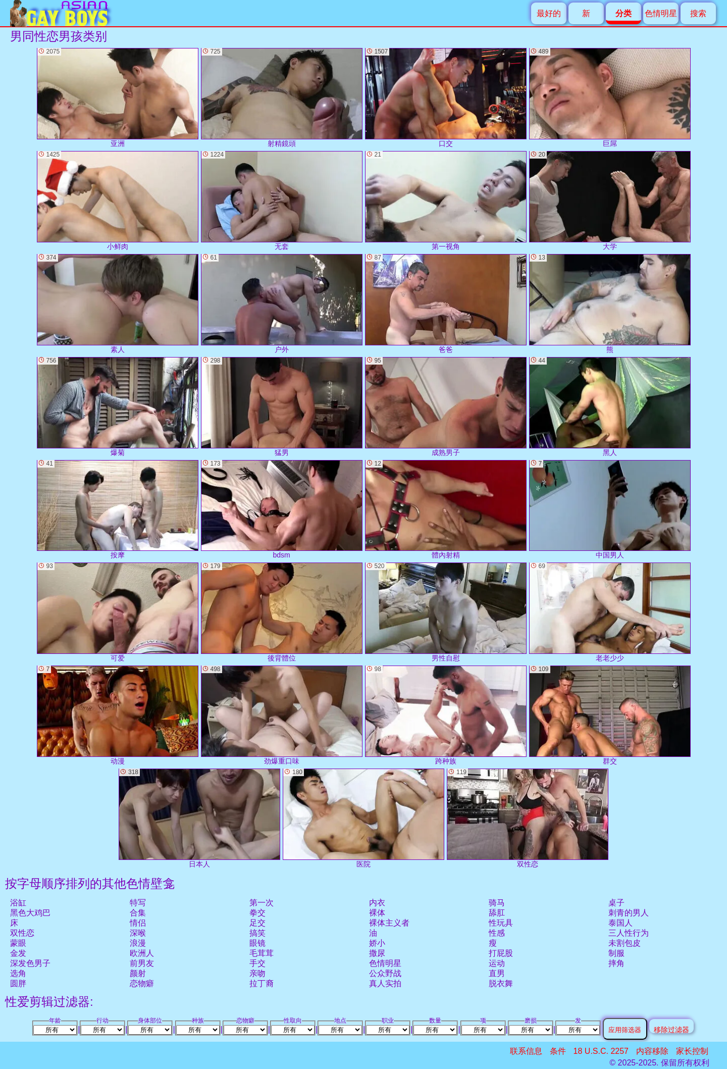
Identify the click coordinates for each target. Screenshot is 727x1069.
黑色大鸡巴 (30, 912)
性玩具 (501, 923)
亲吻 (257, 973)
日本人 (199, 818)
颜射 (138, 973)
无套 (281, 200)
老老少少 (610, 612)
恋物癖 (142, 983)
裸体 (377, 912)
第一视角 (446, 200)
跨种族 (446, 715)
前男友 (142, 963)
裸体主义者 (389, 923)
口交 (446, 97)
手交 (257, 963)
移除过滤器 (671, 1029)
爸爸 (446, 303)
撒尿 (377, 953)
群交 (610, 715)
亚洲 (117, 97)
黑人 (610, 406)
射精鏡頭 (281, 97)
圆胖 (18, 983)
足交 (257, 923)
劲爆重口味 (281, 715)
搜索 (698, 13)
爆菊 (117, 406)
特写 (138, 902)
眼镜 (257, 943)
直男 (497, 973)
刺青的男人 (628, 912)
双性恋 (22, 933)
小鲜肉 (117, 200)
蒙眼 (18, 943)
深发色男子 (30, 963)
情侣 (138, 923)
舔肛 (497, 912)
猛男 (281, 406)
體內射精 (446, 509)
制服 (616, 953)
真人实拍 (385, 983)
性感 (497, 933)
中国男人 (610, 509)
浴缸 (18, 902)
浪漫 (138, 943)
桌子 (616, 902)
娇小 (377, 943)
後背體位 (281, 612)
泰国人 (620, 923)
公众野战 (385, 973)
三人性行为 (628, 933)
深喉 (138, 933)
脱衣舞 (501, 983)
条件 (558, 1051)
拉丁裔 (261, 983)
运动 (497, 963)
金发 (18, 953)
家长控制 (692, 1051)
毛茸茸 (261, 953)
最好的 (549, 13)
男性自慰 (446, 612)
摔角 (616, 963)
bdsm (281, 509)
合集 (138, 912)
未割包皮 (624, 943)
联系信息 (526, 1051)
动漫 (117, 715)
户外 (281, 303)
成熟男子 (446, 406)
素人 (117, 303)
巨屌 (610, 97)
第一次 (261, 902)
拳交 (257, 912)
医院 (363, 818)
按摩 (117, 509)
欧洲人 (142, 953)
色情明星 (661, 13)
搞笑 (257, 933)
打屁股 (501, 953)
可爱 (117, 612)
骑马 (497, 902)
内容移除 (652, 1051)
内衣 (377, 902)
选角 (18, 973)
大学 (610, 200)
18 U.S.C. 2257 (601, 1051)
